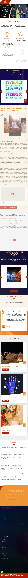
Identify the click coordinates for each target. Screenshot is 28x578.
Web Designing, (14, 575)
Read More (5, 369)
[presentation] (1, 91)
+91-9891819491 (23, 0)
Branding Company (4, 576)
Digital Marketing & (20, 575)
